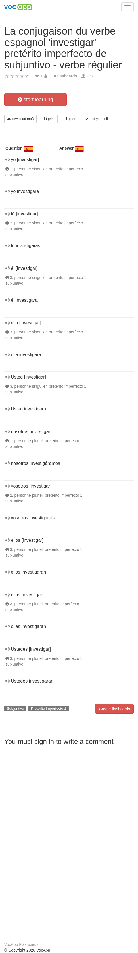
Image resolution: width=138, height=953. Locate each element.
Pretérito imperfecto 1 (48, 708)
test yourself (96, 119)
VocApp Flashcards (21, 944)
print (49, 119)
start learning (35, 99)
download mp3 (20, 119)
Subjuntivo (15, 708)
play (70, 119)
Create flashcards (114, 709)
